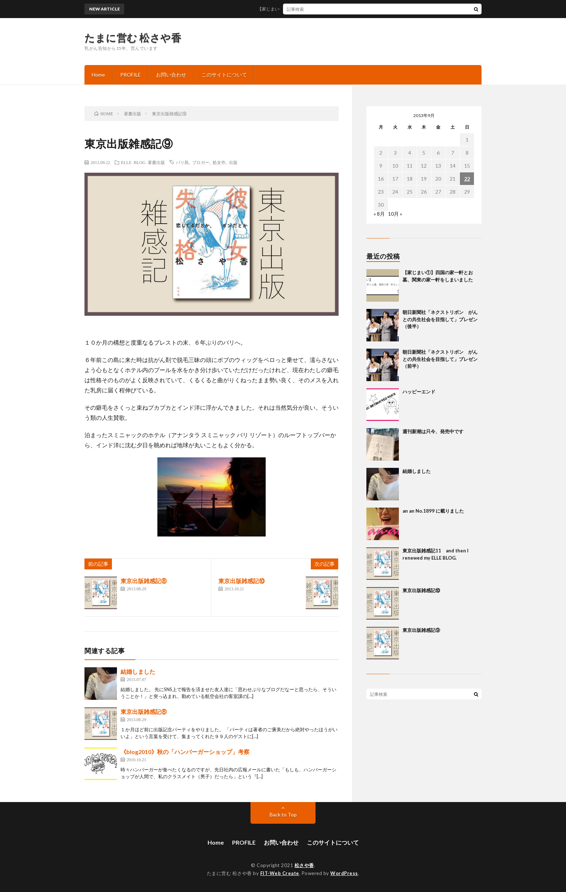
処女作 (219, 162)
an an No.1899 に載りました (433, 511)
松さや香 (304, 865)
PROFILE (130, 75)
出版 (233, 162)
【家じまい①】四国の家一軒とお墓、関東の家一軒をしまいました (327, 9)
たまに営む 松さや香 (132, 38)
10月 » (395, 214)
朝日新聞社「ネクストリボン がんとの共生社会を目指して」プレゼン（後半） (440, 319)
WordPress (344, 873)
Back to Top (283, 814)
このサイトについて (224, 75)
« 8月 (379, 214)
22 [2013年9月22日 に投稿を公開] (467, 179)
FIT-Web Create (279, 873)
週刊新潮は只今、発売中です (432, 431)
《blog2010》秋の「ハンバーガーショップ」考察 (185, 751)
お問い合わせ (171, 75)
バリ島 (182, 162)
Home (98, 75)
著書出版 (156, 162)
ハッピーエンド (418, 392)
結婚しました (138, 671)
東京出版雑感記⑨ (421, 630)
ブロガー (200, 162)
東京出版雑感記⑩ (241, 580)
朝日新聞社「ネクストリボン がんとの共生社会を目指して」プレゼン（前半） (440, 359)
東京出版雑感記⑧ (144, 580)
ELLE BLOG (133, 162)
